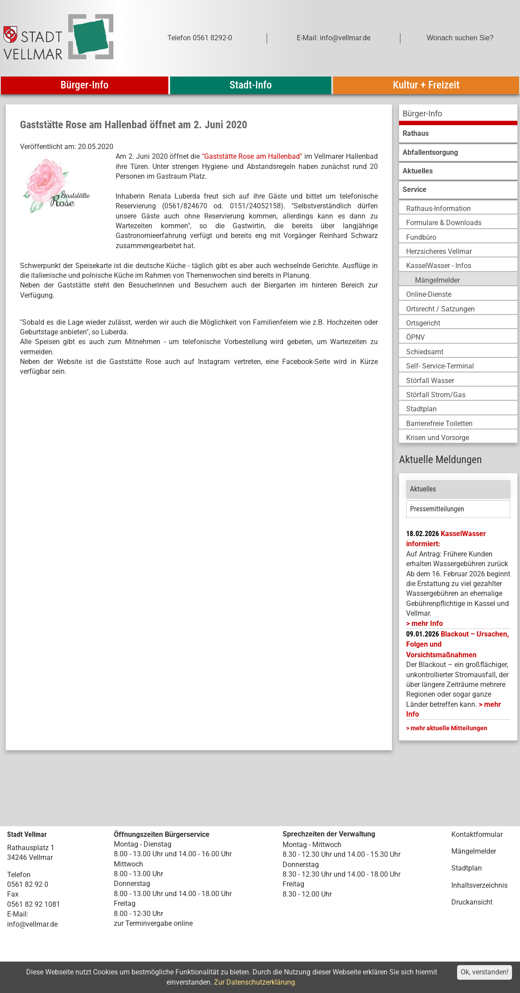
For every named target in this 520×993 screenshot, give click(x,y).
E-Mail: (17, 914)
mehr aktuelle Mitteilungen (449, 728)
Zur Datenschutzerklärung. (255, 982)
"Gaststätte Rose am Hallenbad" (252, 156)
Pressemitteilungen (437, 509)
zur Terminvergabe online (153, 923)
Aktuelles (423, 489)
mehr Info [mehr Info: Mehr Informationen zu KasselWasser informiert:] (427, 623)
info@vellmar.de (32, 924)
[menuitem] (458, 114)
